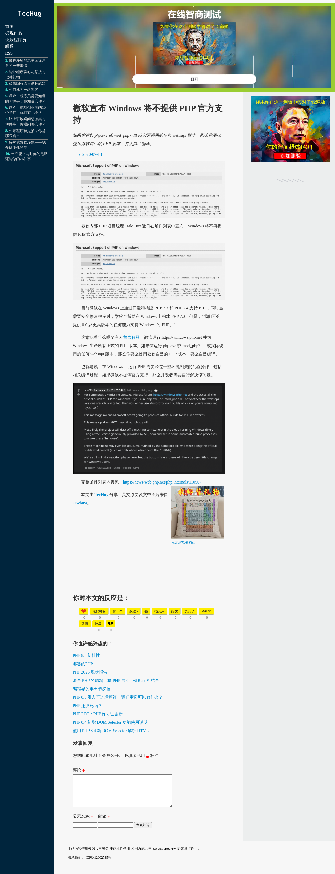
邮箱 (104, 824)
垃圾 (98, 624)
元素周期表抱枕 (183, 542)
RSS (9, 53)
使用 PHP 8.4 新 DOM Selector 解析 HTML (111, 730)
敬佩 (84, 624)
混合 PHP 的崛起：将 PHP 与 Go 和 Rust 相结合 (116, 680)
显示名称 (83, 824)
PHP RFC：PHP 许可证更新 (98, 714)
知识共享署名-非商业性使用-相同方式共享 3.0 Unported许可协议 (136, 855)
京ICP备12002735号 (96, 864)
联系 (9, 46)
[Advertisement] (149, 581)
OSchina (80, 503)
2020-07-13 (92, 154)
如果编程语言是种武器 (27, 83)
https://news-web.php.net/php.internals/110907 (162, 482)
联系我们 (74, 864)
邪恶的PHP (83, 664)
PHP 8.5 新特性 (86, 655)
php (77, 154)
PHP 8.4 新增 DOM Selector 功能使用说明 (110, 722)
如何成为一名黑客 (23, 90)
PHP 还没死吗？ (87, 705)
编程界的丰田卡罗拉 (91, 689)
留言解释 (131, 337)
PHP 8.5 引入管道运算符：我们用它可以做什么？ (118, 697)
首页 (9, 26)
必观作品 (13, 33)
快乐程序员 (15, 40)
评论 (79, 771)
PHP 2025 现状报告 (90, 672)
